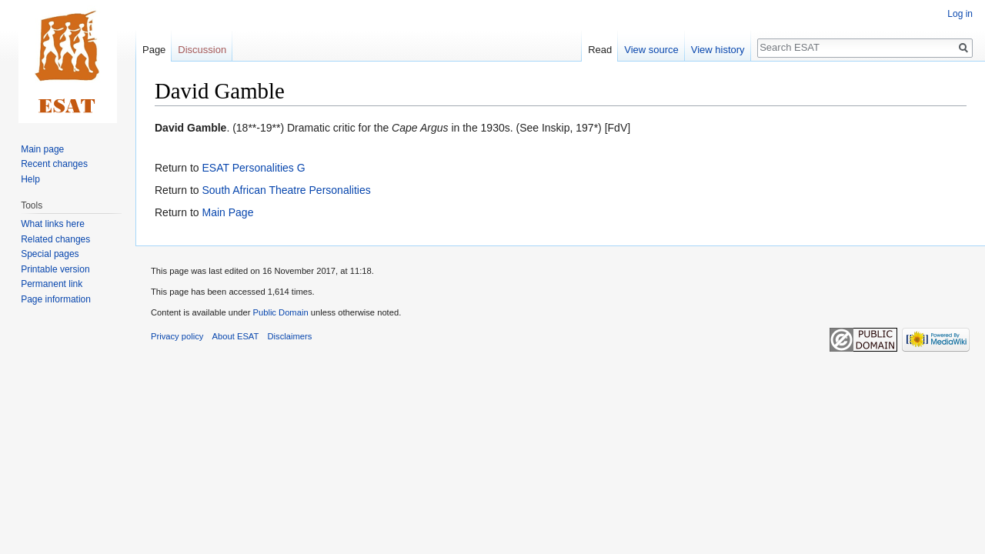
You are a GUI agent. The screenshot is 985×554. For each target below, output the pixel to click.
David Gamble (190, 128)
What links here (53, 224)
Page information (56, 299)
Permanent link (51, 284)
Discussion (202, 49)
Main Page (227, 212)
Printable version (55, 269)
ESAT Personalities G (253, 168)
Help (30, 179)
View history (718, 49)
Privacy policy (177, 336)
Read (600, 49)
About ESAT (235, 336)
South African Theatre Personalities (286, 190)
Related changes (55, 239)
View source (651, 49)
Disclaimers (290, 336)
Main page (42, 149)
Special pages (49, 254)
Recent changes (54, 164)
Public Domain (280, 312)
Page (153, 49)
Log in (960, 13)
